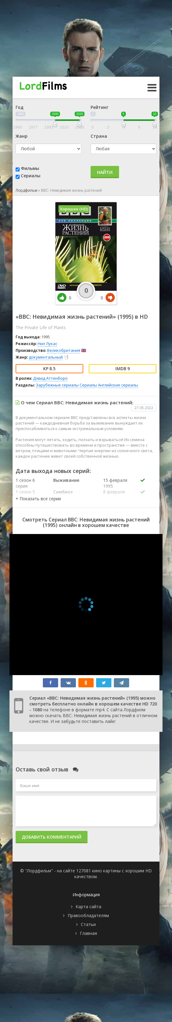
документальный (46, 357)
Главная (88, 933)
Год (20, 107)
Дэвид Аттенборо (50, 378)
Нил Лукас (47, 343)
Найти (105, 172)
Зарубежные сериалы (57, 385)
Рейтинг (99, 107)
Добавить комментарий (51, 837)
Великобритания (63, 350)
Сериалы (30, 176)
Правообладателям (88, 915)
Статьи (88, 924)
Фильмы (30, 168)
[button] (38, 498)
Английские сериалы (118, 385)
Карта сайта (88, 906)
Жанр (22, 136)
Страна (99, 136)
